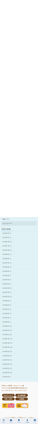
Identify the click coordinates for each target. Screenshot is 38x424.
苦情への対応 (8, 399)
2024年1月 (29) (7, 334)
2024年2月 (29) (7, 330)
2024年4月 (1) (6, 322)
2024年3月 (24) (7, 326)
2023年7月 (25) (7, 360)
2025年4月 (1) (6, 275)
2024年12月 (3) (7, 288)
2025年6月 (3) (6, 267)
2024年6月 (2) (6, 313)
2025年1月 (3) (6, 284)
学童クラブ (5, 219)
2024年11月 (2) (6, 292)
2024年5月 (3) (6, 318)
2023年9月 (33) (7, 351)
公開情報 (21, 399)
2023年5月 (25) (7, 368)
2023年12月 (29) (7, 339)
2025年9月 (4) (6, 254)
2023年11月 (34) (7, 343)
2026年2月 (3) (6, 233)
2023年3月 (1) (6, 377)
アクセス (19, 421)
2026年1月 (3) (6, 237)
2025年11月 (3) (6, 246)
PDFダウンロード (8, 395)
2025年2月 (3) (6, 280)
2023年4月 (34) (7, 372)
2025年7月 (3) (6, 263)
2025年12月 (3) (7, 242)
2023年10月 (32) (7, 347)
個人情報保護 (21, 395)
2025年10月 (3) (7, 250)
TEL (35, 421)
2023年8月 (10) (7, 356)
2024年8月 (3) (6, 305)
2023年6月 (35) (7, 364)
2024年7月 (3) (6, 309)
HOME (11, 421)
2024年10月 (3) (7, 296)
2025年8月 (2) (6, 258)
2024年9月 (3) (6, 301)
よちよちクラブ (7, 223)
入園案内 (27, 421)
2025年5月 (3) (6, 271)
